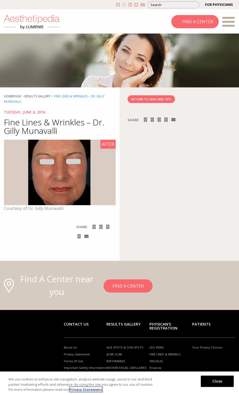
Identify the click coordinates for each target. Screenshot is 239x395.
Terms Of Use (73, 361)
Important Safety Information (85, 368)
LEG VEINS (156, 347)
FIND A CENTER (197, 22)
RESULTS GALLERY (38, 96)
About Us (70, 347)
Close (217, 380)
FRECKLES (156, 361)
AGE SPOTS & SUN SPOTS (124, 347)
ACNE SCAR (114, 354)
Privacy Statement (77, 354)
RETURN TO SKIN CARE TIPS (151, 99)
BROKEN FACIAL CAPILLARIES (126, 368)
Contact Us (76, 324)
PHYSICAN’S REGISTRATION (163, 326)
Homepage (12, 96)
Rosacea (155, 368)
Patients (201, 324)
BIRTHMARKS (115, 361)
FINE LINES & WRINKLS (165, 354)
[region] (119, 383)
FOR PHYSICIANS (219, 4)
